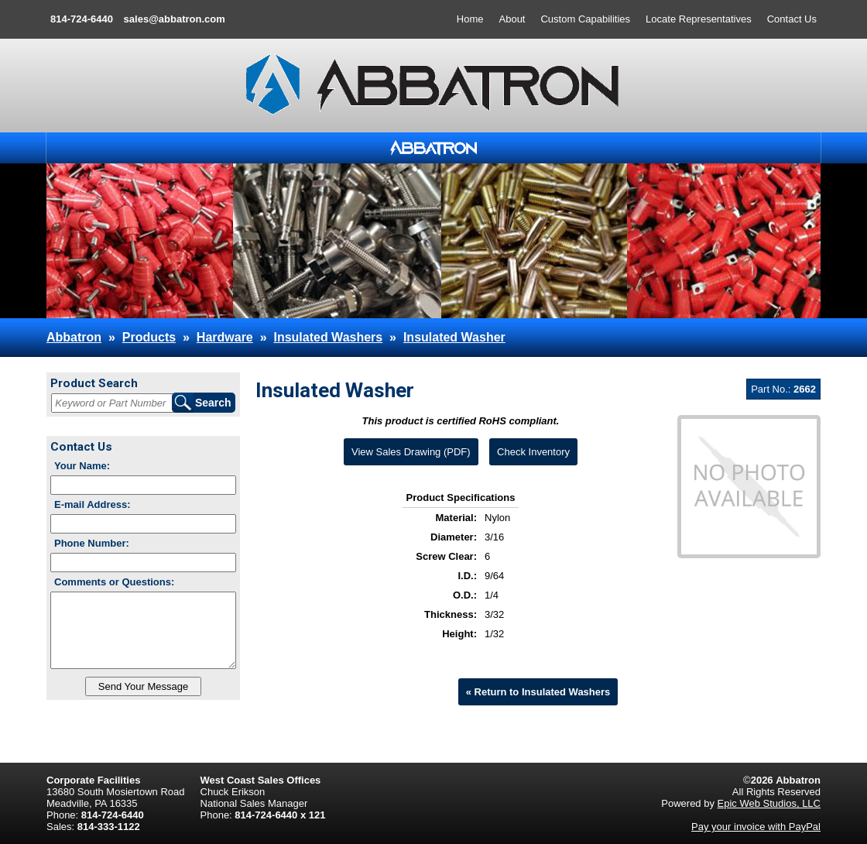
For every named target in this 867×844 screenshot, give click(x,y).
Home (470, 19)
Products (149, 337)
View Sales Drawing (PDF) (411, 452)
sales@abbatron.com (174, 19)
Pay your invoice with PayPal (756, 826)
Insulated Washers (327, 337)
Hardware (225, 337)
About (512, 19)
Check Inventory (533, 452)
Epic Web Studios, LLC (769, 803)
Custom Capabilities (585, 19)
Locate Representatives (699, 19)
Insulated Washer (454, 337)
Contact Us (792, 19)
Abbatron (73, 337)
